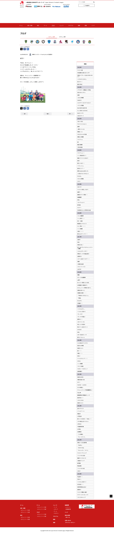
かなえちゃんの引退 (82, 134)
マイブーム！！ (81, 153)
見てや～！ (80, 81)
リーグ (55, 507)
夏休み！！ (80, 319)
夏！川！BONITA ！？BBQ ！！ (84, 418)
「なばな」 (80, 445)
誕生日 (78, 413)
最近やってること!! (81, 458)
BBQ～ (78, 356)
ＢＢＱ (78, 361)
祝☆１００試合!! (81, 324)
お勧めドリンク (81, 460)
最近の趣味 (80, 144)
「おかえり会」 (81, 447)
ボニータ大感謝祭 (81, 277)
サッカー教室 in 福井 (82, 492)
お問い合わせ (68, 520)
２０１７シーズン (81, 266)
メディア (56, 509)
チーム (45, 25)
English (87, 5)
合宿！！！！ (80, 231)
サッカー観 (80, 70)
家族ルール (80, 131)
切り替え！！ (80, 484)
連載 (86, 25)
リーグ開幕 (80, 228)
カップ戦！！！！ (81, 226)
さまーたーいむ (81, 321)
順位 (38, 25)
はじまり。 (80, 300)
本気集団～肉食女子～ (82, 285)
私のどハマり (80, 113)
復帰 (78, 126)
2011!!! (78, 471)
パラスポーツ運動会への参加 (84, 90)
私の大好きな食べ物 (82, 108)
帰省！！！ (80, 353)
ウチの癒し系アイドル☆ (83, 421)
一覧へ (47, 114)
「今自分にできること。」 (83, 295)
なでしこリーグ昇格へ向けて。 (84, 287)
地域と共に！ (80, 244)
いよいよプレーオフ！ (82, 251)
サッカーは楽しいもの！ (83, 189)
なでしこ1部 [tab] (52, 37)
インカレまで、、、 (81, 309)
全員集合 (79, 431)
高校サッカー (80, 348)
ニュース (61, 25)
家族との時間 (80, 137)
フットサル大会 (81, 468)
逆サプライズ (80, 408)
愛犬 (78, 160)
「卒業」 (79, 298)
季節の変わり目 (81, 379)
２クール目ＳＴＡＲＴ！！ (83, 259)
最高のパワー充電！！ (82, 194)
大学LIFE (79, 424)
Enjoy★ (79, 392)
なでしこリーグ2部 (25, 512)
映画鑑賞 (79, 197)
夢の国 (78, 205)
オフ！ (78, 382)
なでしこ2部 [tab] (62, 37)
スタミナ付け (80, 400)
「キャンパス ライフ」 (83, 450)
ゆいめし (79, 176)
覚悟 (78, 95)
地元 (78, 242)
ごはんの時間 (80, 97)
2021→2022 (80, 121)
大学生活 (79, 416)
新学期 (78, 463)
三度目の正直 (80, 264)
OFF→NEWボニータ (82, 334)
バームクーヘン (81, 411)
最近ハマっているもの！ (83, 158)
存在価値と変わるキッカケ (83, 72)
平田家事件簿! (80, 426)
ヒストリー (68, 507)
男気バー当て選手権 (82, 442)
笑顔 (78, 261)
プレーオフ (80, 314)
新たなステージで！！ (82, 234)
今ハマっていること (82, 124)
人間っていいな (80, 129)
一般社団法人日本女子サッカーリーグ (44, 2)
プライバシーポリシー (70, 522)
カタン (78, 181)
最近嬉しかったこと (82, 223)
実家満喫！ (80, 371)
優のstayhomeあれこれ (82, 171)
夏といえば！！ (81, 163)
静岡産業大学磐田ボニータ (83, 395)
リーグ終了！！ (81, 218)
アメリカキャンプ (81, 497)
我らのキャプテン (81, 92)
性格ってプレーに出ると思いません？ (85, 76)
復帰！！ (79, 192)
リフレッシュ (80, 165)
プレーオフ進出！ (81, 316)
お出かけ (79, 100)
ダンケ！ (79, 207)
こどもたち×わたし (82, 79)
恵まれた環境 (80, 345)
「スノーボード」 (81, 437)
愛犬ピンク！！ (81, 168)
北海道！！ (80, 303)
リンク (93, 25)
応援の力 (79, 256)
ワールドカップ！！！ (82, 358)
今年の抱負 (80, 147)
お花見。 (79, 429)
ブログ (53, 25)
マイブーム (80, 139)
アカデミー (56, 513)
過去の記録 (67, 515)
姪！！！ (79, 350)
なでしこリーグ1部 (25, 510)
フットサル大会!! (81, 455)
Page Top (111, 496)
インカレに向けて (81, 311)
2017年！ (79, 269)
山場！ (78, 280)
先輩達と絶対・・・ (82, 293)
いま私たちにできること (83, 173)
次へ (70, 114)
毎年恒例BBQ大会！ (82, 487)
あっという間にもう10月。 (83, 282)
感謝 (78, 275)
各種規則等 (68, 509)
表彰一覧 (68, 517)
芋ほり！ (79, 479)
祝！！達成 (80, 221)
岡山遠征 (79, 465)
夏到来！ (79, 489)
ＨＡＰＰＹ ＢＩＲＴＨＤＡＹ (84, 102)
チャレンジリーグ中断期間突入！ (85, 390)
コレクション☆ (81, 202)
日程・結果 (29, 25)
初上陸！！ (80, 476)
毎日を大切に (80, 377)
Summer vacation (81, 384)
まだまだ (79, 329)
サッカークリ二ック (82, 453)
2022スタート (80, 115)
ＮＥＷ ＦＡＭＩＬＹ (82, 368)
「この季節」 (80, 434)
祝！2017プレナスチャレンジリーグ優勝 (85, 248)
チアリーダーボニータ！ (83, 494)
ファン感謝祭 (80, 216)
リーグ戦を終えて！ (82, 155)
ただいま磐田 (80, 178)
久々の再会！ (80, 387)
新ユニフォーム (81, 337)
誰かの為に (80, 84)
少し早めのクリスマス (82, 343)
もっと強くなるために (82, 110)
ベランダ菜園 (80, 105)
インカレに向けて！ (82, 481)
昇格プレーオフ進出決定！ (83, 253)
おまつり (79, 187)
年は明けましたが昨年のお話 (84, 210)
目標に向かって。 (81, 290)
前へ (25, 114)
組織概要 (67, 505)
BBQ (78, 199)
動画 (79, 25)
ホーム (20, 25)
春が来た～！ (80, 397)
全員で (78, 239)
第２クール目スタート (82, 327)
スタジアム (70, 25)
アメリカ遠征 (80, 366)
